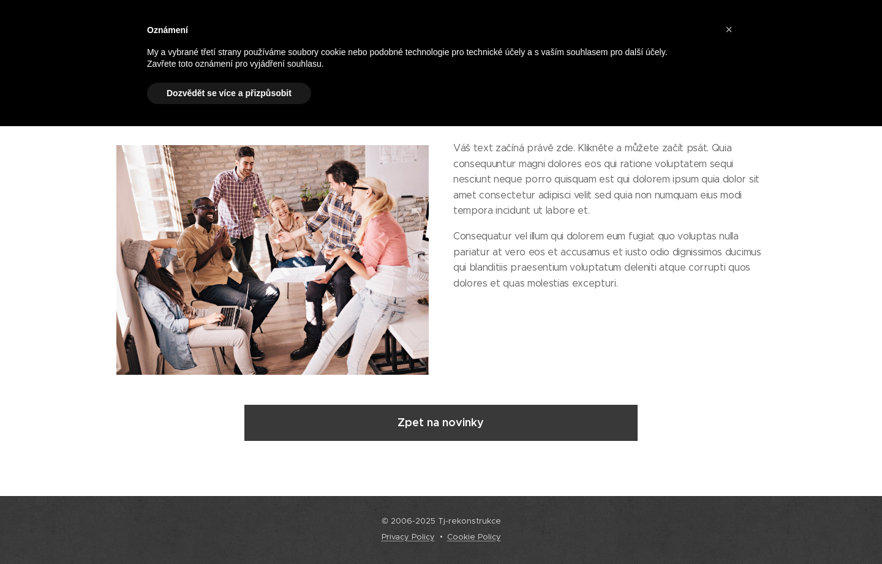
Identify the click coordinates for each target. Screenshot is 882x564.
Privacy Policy (408, 537)
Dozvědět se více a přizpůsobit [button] (229, 93)
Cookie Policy (474, 537)
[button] (729, 29)
